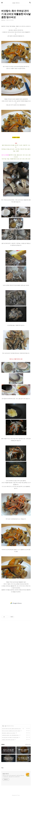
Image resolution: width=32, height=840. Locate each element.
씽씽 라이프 (6, 815)
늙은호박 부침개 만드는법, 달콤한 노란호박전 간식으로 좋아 (12, 770)
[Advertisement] (16, 35)
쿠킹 (3, 767)
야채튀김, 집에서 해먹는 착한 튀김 (8, 781)
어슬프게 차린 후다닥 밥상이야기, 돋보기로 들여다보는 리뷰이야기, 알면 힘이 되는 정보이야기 (13, 817)
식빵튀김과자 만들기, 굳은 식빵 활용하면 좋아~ (10, 776)
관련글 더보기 (28, 786)
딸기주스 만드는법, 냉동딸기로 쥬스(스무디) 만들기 (11, 772)
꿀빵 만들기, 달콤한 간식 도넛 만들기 (8, 774)
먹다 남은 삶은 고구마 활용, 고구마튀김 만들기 (10, 778)
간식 (5, 767)
